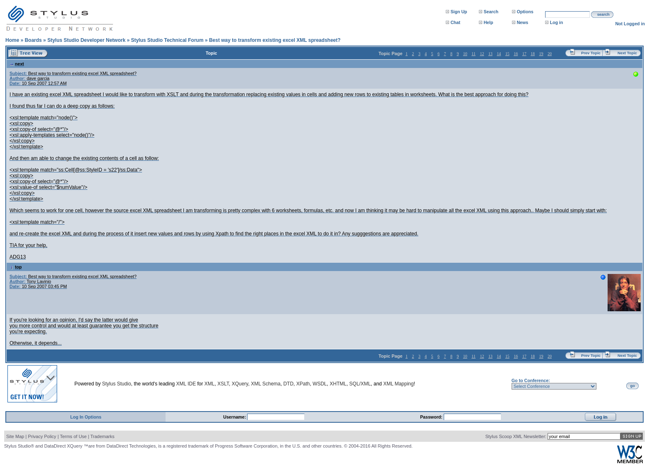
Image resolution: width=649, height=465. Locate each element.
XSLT (223, 384)
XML (209, 384)
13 (490, 53)
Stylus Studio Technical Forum (167, 40)
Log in (556, 22)
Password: (432, 416)
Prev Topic (591, 53)
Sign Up (458, 11)
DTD (288, 384)
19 (541, 53)
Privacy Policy (42, 436)
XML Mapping (398, 384)
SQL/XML (360, 384)
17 (524, 53)
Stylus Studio (116, 384)
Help (488, 22)
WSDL (319, 384)
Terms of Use (73, 436)
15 (507, 53)
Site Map (15, 436)
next (17, 63)
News (522, 22)
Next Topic (627, 53)
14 (499, 53)
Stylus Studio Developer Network (86, 40)
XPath (303, 384)
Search (490, 11)
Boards (33, 40)
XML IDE (186, 384)
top (16, 266)
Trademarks (102, 436)
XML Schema (266, 384)
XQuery (240, 384)
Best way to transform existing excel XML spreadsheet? (275, 40)
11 (473, 53)
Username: (235, 416)
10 (465, 53)
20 (550, 53)
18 (533, 53)
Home (12, 40)
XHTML (337, 384)
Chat (455, 22)
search (603, 14)
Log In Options (85, 416)
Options (525, 11)
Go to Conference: (531, 380)
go (632, 386)
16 (516, 53)
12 (482, 53)
